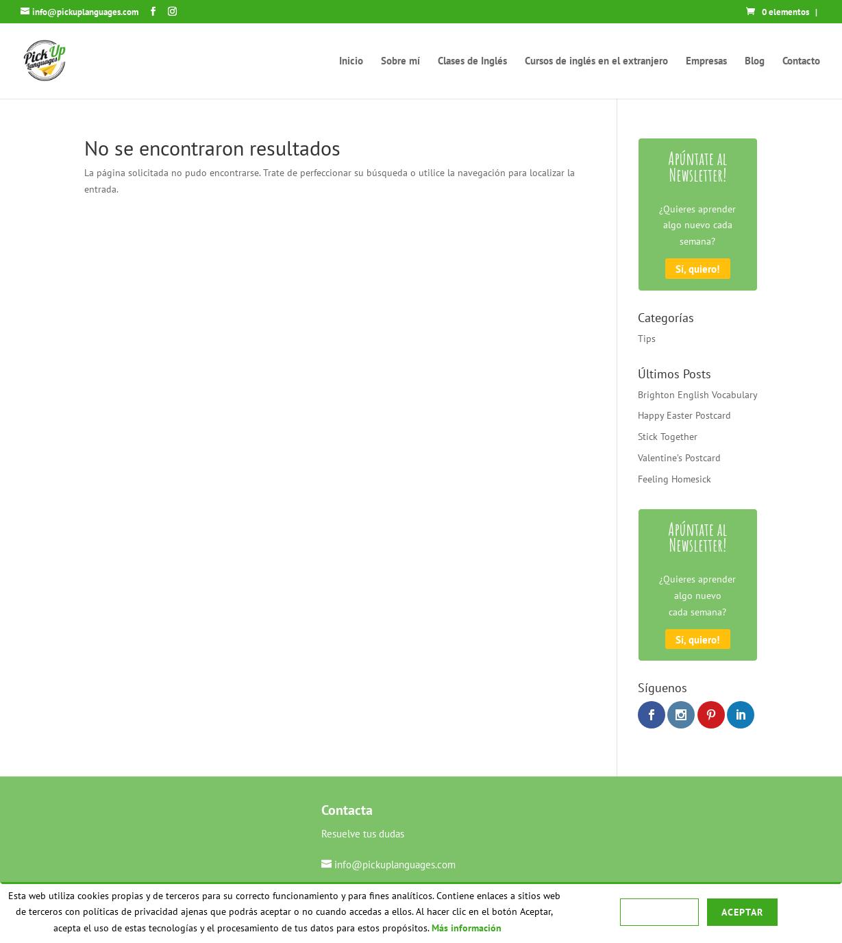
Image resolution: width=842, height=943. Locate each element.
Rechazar (659, 912)
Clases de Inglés (472, 61)
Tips (647, 338)
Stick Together (667, 436)
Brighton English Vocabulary (698, 395)
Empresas (706, 61)
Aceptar (742, 912)
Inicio (351, 61)
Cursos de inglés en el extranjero (596, 61)
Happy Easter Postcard (684, 415)
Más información (467, 928)
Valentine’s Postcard (679, 458)
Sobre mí (400, 61)
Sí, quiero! (697, 268)
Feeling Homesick (674, 479)
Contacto (801, 61)
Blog (755, 61)
